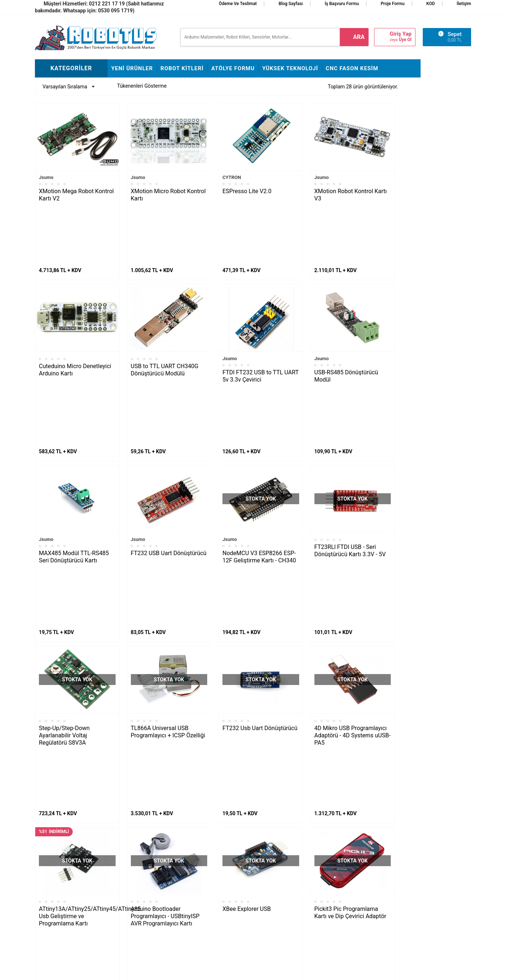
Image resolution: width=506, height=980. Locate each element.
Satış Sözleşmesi (203, 892)
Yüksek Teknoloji (290, 68)
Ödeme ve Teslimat (238, 3)
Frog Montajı (125, 859)
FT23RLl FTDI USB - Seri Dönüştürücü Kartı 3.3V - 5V (350, 427)
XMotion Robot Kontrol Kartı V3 (350, 195)
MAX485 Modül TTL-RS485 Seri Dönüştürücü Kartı (74, 433)
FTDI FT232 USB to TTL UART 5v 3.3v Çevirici (260, 314)
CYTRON (231, 177)
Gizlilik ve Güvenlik (277, 913)
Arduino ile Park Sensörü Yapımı (66, 908)
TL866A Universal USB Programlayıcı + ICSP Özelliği (168, 546)
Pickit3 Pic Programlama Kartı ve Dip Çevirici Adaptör (350, 665)
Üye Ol (405, 39)
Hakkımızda (197, 859)
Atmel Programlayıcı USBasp (76, 780)
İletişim (464, 3)
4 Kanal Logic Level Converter (260, 780)
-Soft (217, 970)
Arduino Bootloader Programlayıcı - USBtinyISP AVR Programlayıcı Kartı (165, 669)
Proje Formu (393, 3)
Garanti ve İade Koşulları (283, 902)
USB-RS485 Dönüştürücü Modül (346, 314)
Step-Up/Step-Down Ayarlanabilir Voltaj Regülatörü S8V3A (64, 550)
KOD (430, 3)
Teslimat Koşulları (276, 859)
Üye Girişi (267, 892)
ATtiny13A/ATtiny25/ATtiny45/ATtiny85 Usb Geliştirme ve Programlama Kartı (79, 669)
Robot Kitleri (182, 68)
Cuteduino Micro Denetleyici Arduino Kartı (75, 308)
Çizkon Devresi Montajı (136, 892)
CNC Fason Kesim (352, 68)
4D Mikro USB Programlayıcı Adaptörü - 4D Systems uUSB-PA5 (352, 550)
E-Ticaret (232, 970)
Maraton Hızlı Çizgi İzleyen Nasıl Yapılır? (68, 886)
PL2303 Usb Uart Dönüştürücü (152, 784)
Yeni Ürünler (132, 68)
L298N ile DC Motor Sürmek (69, 848)
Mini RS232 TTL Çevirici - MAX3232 (346, 784)
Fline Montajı (125, 848)
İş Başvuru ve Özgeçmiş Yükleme (210, 875)
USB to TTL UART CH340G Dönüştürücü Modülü (164, 308)
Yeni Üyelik (269, 870)
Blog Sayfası (290, 3)
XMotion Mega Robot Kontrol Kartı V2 (76, 195)
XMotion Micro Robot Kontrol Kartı (168, 195)
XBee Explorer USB (246, 661)
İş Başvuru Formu (342, 3)
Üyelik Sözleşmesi (277, 881)
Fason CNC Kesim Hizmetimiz (204, 919)
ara (359, 36)
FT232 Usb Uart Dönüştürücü (259, 542)
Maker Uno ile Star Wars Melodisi (65, 864)
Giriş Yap (400, 34)
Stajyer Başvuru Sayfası (210, 848)
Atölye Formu (232, 68)
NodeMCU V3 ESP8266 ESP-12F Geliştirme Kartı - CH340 (259, 433)
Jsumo (46, 177)
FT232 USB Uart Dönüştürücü (168, 429)
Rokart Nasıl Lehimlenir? (138, 881)
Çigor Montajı (126, 870)
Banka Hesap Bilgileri (207, 902)
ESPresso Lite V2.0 (247, 191)
